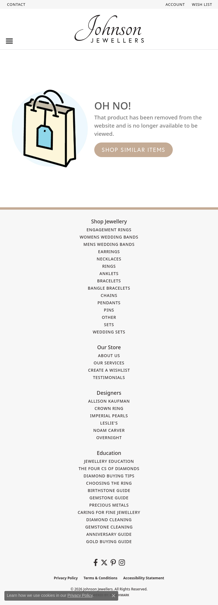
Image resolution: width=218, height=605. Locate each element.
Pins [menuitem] (109, 310)
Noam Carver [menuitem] (109, 430)
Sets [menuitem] (109, 324)
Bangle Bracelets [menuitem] (109, 288)
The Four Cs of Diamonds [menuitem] (109, 468)
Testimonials (109, 377)
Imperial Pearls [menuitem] (109, 415)
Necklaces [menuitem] (109, 259)
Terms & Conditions (100, 578)
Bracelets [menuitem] (109, 281)
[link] (15, 4)
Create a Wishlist (109, 370)
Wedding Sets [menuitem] (109, 332)
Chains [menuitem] (109, 295)
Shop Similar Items (133, 150)
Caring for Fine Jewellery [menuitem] (109, 512)
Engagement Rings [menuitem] (108, 229)
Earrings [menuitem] (109, 251)
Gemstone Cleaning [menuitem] (109, 527)
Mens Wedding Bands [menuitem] (109, 244)
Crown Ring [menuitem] (109, 408)
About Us (109, 355)
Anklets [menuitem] (109, 273)
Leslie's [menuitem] (109, 423)
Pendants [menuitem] (109, 302)
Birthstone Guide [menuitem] (109, 490)
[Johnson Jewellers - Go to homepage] (109, 28)
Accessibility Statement (143, 578)
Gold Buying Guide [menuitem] (109, 541)
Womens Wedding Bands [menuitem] (109, 237)
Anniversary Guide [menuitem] (109, 534)
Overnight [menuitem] (109, 437)
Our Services (109, 363)
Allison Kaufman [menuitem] (109, 401)
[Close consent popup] (113, 595)
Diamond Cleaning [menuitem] (109, 519)
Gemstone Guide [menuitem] (108, 497)
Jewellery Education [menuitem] (109, 461)
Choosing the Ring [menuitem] (109, 483)
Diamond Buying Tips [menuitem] (109, 476)
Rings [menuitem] (109, 266)
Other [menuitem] (109, 317)
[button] (174, 4)
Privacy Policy (66, 578)
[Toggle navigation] (9, 41)
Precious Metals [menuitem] (109, 505)
